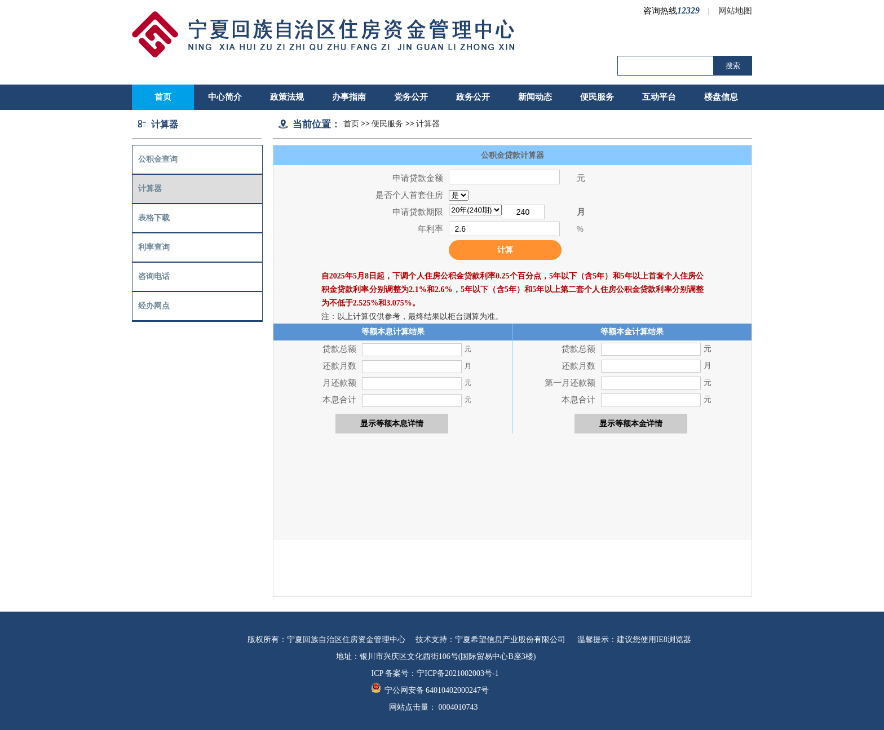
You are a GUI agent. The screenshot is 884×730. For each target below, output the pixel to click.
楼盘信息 (721, 96)
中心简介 (225, 96)
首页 (351, 124)
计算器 (150, 188)
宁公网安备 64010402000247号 (430, 690)
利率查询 (154, 247)
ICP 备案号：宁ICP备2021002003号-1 (435, 673)
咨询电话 (154, 276)
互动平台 (659, 96)
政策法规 (287, 96)
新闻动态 (535, 96)
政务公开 (473, 96)
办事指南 (349, 96)
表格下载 (154, 218)
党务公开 (411, 96)
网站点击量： (433, 707)
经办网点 (154, 306)
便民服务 (597, 96)
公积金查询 (158, 159)
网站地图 (735, 10)
